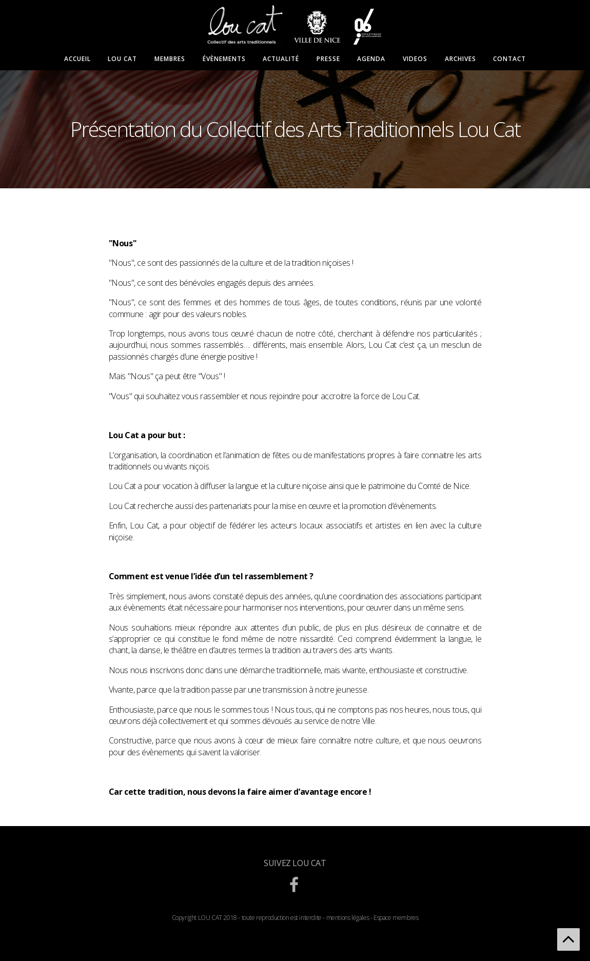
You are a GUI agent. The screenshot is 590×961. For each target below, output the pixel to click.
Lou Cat (122, 59)
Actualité (281, 59)
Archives (460, 59)
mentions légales (347, 917)
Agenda (371, 59)
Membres (169, 59)
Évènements (224, 59)
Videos (415, 59)
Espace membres (395, 917)
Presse (328, 59)
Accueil (77, 59)
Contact (509, 59)
